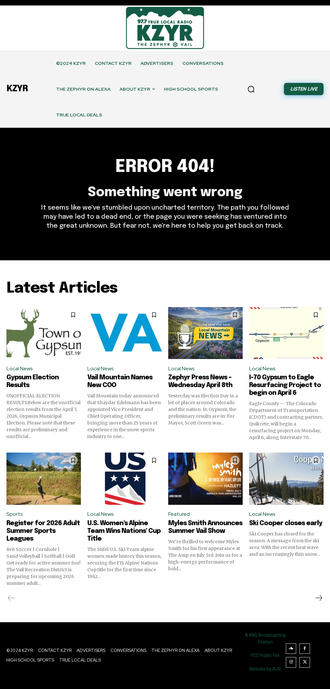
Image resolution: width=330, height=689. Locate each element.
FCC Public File (265, 655)
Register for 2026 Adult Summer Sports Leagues (43, 531)
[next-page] (318, 598)
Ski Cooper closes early (285, 523)
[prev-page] (11, 598)
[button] (251, 89)
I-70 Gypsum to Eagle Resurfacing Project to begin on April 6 (285, 385)
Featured (179, 514)
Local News (19, 368)
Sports (14, 514)
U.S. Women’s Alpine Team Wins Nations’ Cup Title (123, 531)
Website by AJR (265, 669)
